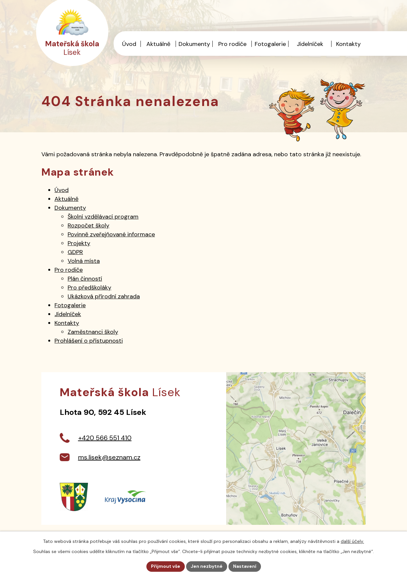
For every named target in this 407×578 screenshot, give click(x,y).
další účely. (352, 541)
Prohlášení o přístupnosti (88, 341)
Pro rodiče (232, 44)
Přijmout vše (165, 566)
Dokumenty (194, 44)
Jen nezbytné (207, 566)
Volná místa (84, 261)
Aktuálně (158, 44)
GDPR (75, 252)
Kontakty (348, 44)
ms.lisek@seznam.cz (109, 457)
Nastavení (244, 566)
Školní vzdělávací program (103, 217)
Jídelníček (310, 44)
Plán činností (85, 279)
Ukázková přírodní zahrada (104, 296)
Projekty (79, 243)
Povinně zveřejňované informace (111, 234)
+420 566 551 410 (105, 438)
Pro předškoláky (89, 287)
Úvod (129, 44)
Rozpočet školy (88, 225)
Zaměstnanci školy (93, 332)
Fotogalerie (270, 44)
